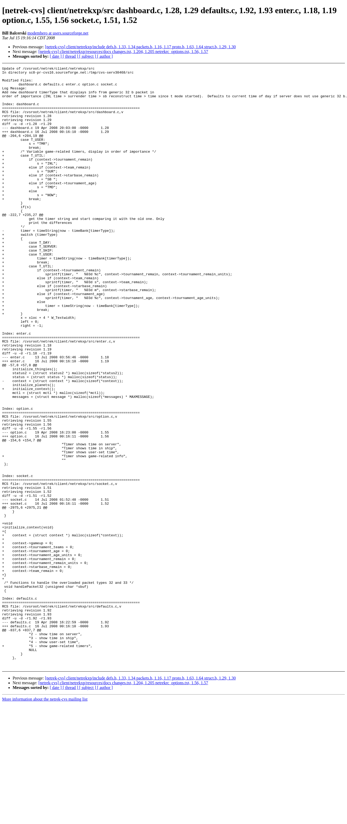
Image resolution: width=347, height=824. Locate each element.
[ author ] (105, 56)
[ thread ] (71, 56)
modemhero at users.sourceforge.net (57, 33)
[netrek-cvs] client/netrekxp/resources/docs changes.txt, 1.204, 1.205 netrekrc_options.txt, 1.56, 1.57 (123, 51)
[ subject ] (88, 56)
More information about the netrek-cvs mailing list (44, 819)
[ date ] (56, 56)
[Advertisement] (310, 79)
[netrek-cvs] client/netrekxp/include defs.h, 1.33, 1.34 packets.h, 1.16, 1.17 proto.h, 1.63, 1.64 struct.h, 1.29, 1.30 (140, 47)
